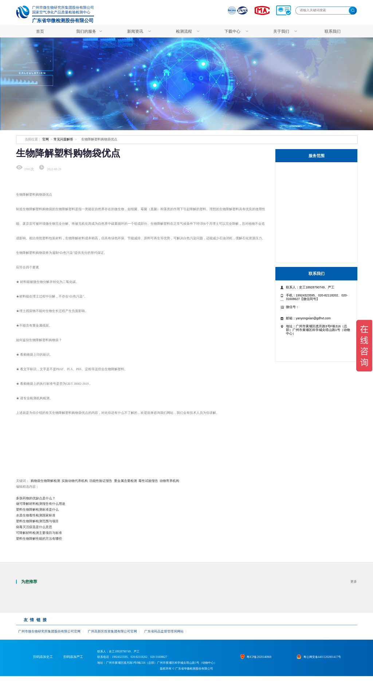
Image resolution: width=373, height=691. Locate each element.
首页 (40, 31)
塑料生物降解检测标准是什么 (37, 509)
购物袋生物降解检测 (45, 481)
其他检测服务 (299, 254)
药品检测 (295, 222)
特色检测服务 (299, 180)
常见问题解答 (63, 139)
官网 (45, 139)
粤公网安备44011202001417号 (326, 664)
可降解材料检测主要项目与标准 (39, 533)
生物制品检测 (299, 201)
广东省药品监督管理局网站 (163, 631)
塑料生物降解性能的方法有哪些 (39, 538)
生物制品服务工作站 (304, 169)
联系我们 (333, 31)
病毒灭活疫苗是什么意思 (34, 527)
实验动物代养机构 (75, 481)
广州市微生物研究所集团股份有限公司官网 (49, 631)
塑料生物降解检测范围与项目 (37, 521)
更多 (353, 581)
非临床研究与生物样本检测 (310, 211)
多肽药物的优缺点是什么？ (35, 498)
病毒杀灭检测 (299, 233)
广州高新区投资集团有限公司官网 (112, 631)
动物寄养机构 (169, 481)
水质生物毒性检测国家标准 (35, 515)
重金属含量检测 (125, 481)
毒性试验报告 (148, 481)
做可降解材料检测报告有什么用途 (40, 504)
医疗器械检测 (299, 190)
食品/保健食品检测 (303, 243)
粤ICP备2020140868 (263, 664)
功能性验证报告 (100, 481)
